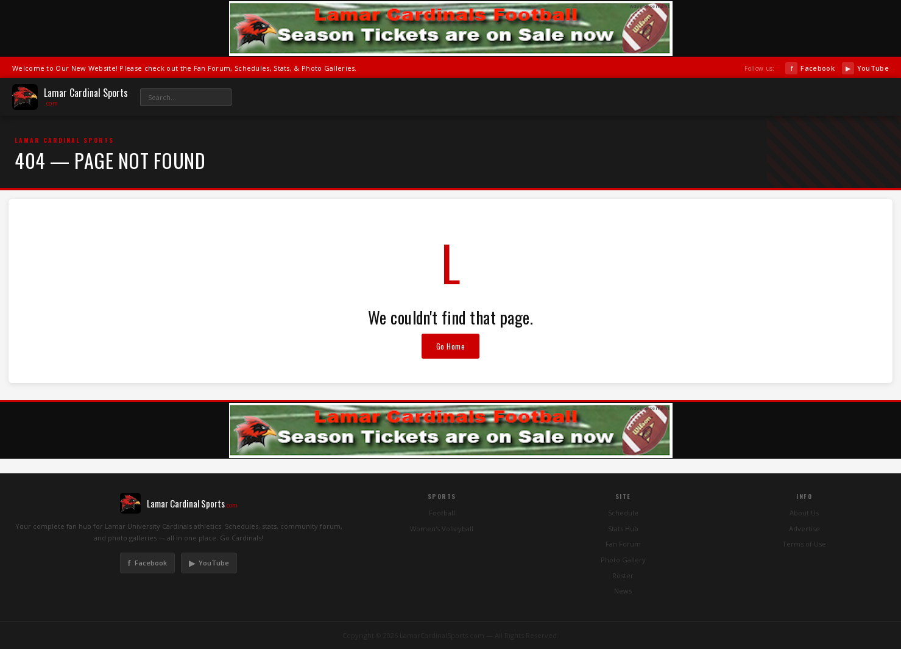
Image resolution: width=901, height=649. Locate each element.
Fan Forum (623, 543)
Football (442, 512)
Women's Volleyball (441, 528)
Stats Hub (623, 528)
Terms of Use (804, 543)
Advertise (804, 528)
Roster (623, 575)
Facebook (809, 68)
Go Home (450, 346)
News (623, 590)
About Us (804, 512)
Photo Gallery (623, 559)
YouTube (865, 68)
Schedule (623, 512)
